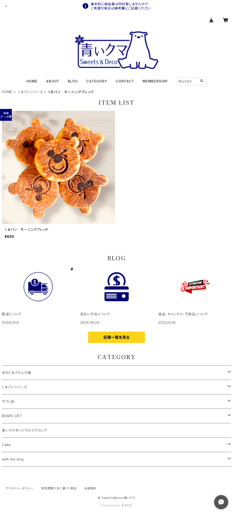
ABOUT (52, 81)
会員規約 (90, 488)
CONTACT (125, 81)
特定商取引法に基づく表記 (59, 488)
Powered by (116, 505)
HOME (32, 81)
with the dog (13, 459)
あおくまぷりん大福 (16, 372)
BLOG (73, 81)
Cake (6, 445)
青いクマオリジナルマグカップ (24, 430)
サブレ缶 (8, 401)
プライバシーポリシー (20, 488)
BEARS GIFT (12, 416)
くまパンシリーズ (30, 92)
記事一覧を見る (116, 337)
